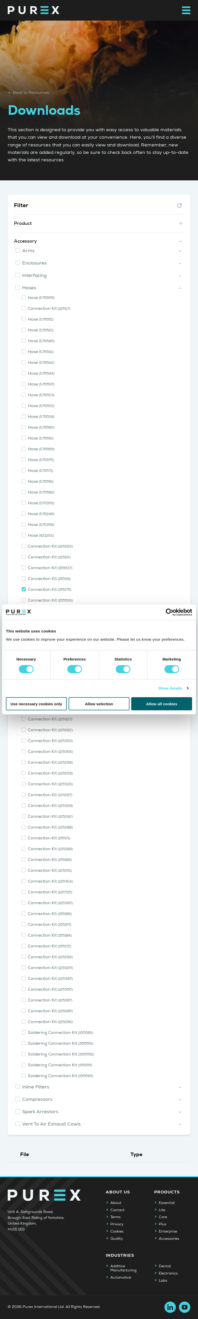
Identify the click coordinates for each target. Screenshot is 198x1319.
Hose (41, 297)
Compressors (37, 1099)
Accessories (169, 1239)
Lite (162, 1210)
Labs (163, 1281)
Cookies (116, 1231)
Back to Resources (28, 92)
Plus (162, 1224)
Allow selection (99, 703)
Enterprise (168, 1231)
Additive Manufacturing (123, 1268)
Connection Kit (49, 308)
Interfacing (34, 275)
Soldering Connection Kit (60, 1032)
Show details (170, 688)
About (115, 1203)
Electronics (168, 1273)
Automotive (120, 1278)
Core (163, 1217)
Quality (116, 1239)
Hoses (29, 288)
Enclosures (34, 263)
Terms (115, 1217)
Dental (165, 1266)
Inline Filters (35, 1087)
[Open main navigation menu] (186, 10)
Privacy (116, 1224)
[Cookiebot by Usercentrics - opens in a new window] (169, 612)
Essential (167, 1203)
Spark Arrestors (40, 1112)
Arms (28, 251)
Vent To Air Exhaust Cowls (51, 1124)
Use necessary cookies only (36, 703)
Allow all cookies (161, 703)
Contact (117, 1210)
